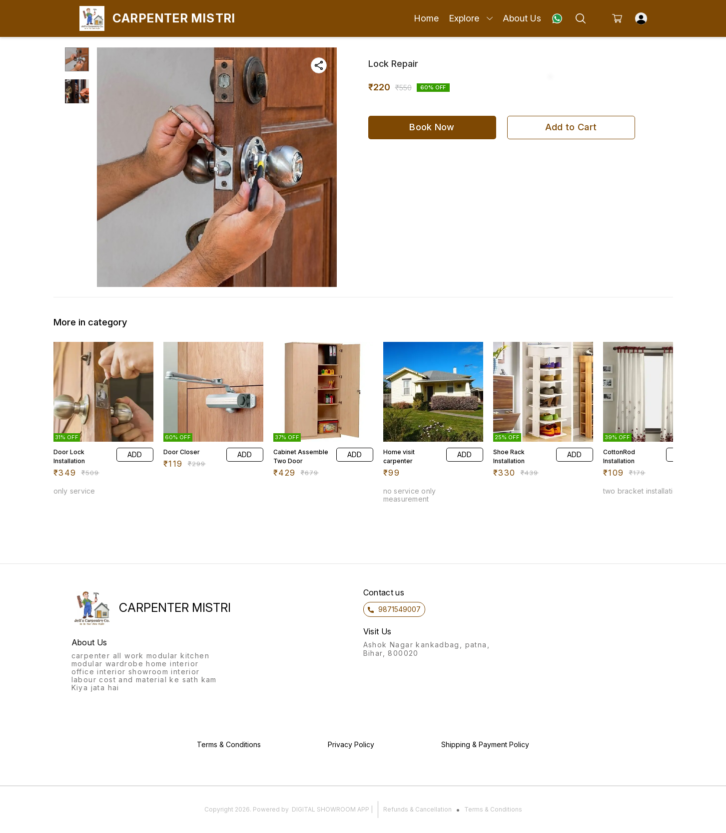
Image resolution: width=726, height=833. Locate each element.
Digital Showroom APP (330, 809)
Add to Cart (571, 127)
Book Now (431, 127)
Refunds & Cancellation (417, 809)
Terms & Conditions (493, 809)
